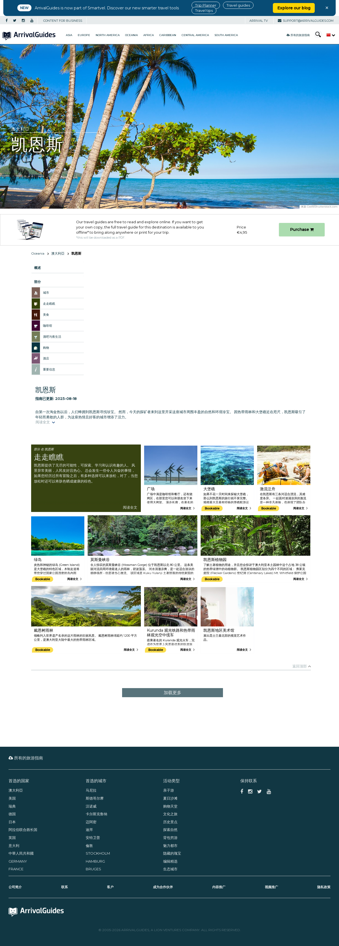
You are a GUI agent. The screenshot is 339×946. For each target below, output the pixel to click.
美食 (46, 315)
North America (108, 35)
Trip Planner (205, 5)
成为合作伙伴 (163, 887)
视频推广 (271, 887)
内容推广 (218, 887)
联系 (64, 887)
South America (226, 35)
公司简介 (15, 887)
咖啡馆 (47, 326)
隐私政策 (323, 887)
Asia (69, 35)
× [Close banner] (327, 7)
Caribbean (167, 35)
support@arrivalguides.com (305, 21)
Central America (195, 35)
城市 (46, 293)
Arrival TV (258, 21)
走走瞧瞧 (49, 304)
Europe (84, 35)
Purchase (302, 229)
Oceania (131, 35)
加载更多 (172, 692)
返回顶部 (299, 666)
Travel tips (204, 10)
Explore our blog (293, 8)
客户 (110, 887)
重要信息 (49, 369)
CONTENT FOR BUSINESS (62, 21)
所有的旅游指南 (298, 35)
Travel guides (238, 5)
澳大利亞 (57, 253)
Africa (148, 35)
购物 (46, 348)
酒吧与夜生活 (52, 337)
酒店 (46, 358)
